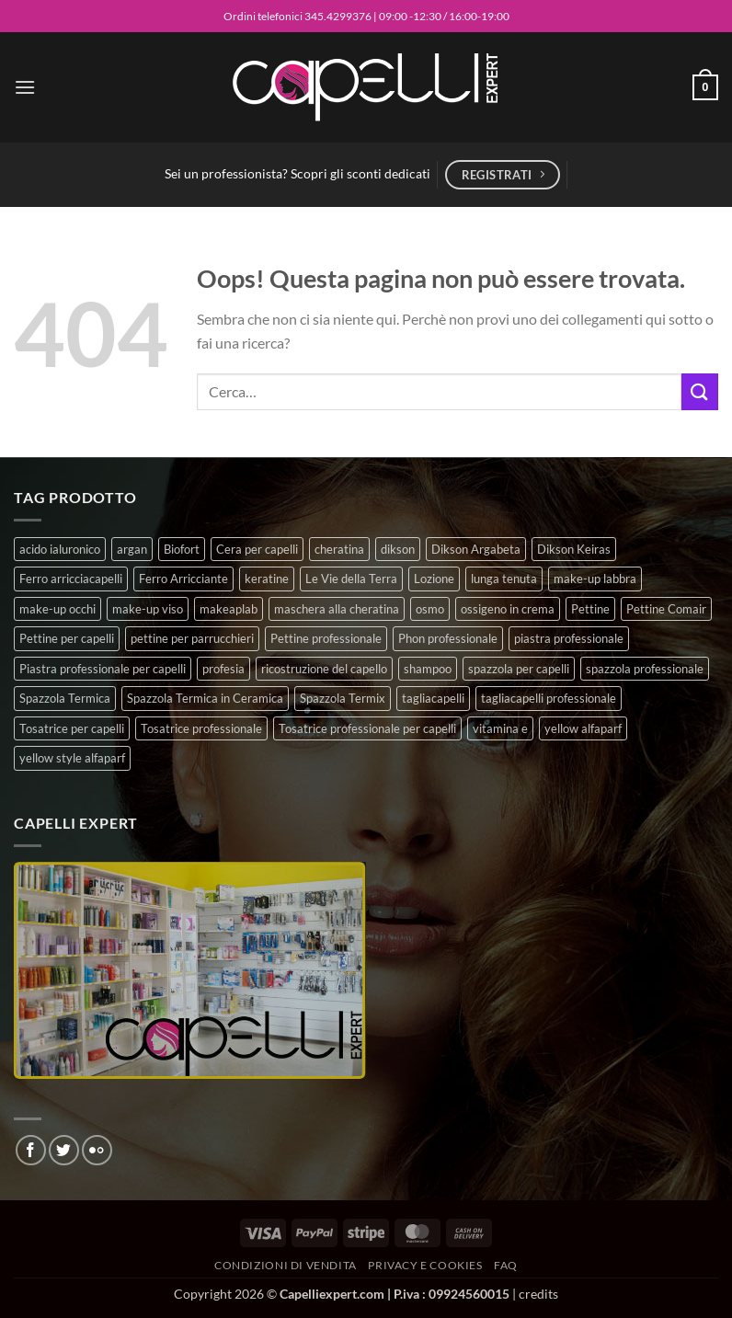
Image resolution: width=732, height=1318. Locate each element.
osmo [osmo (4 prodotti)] (430, 609)
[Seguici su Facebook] (31, 1150)
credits (538, 1293)
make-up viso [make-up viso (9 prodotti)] (147, 609)
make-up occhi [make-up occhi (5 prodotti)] (57, 609)
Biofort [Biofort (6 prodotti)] (182, 549)
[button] (25, 86)
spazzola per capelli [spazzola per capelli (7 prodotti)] (518, 668)
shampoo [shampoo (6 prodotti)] (428, 668)
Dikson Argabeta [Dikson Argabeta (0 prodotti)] (475, 549)
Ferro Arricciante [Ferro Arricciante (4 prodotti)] (183, 578)
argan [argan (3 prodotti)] (132, 549)
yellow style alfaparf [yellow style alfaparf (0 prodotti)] (72, 758)
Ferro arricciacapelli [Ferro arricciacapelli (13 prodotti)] (70, 578)
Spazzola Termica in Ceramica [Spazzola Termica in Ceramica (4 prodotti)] (205, 698)
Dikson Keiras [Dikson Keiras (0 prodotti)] (574, 549)
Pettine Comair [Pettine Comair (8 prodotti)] (666, 609)
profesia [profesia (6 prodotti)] (223, 668)
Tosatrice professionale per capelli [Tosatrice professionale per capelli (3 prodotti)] (367, 728)
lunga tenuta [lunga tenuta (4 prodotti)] (504, 578)
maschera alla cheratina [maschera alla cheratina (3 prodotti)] (336, 609)
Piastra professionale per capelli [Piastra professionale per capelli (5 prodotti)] (102, 668)
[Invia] (699, 391)
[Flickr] (97, 1150)
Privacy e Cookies (425, 1265)
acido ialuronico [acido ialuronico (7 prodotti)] (59, 549)
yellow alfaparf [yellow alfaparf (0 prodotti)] (583, 728)
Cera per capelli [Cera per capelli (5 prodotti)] (257, 549)
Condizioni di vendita (285, 1265)
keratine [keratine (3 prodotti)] (267, 578)
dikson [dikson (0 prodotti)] (398, 549)
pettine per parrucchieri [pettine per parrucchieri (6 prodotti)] (192, 638)
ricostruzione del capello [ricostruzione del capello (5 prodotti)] (324, 668)
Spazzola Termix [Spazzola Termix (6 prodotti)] (342, 698)
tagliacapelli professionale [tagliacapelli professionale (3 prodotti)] (548, 698)
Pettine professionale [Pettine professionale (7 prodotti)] (326, 638)
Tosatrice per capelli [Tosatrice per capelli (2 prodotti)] (71, 728)
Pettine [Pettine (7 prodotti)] (590, 609)
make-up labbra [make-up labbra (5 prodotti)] (595, 578)
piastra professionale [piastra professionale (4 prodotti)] (568, 638)
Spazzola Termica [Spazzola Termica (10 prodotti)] (64, 698)
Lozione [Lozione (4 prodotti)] (434, 578)
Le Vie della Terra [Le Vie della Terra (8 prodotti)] (351, 578)
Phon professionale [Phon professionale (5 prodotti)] (448, 638)
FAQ (506, 1265)
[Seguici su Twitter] (64, 1150)
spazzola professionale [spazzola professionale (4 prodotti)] (644, 668)
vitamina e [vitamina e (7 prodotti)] (500, 728)
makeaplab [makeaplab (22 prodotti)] (228, 609)
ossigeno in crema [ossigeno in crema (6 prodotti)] (508, 609)
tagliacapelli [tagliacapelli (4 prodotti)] (433, 698)
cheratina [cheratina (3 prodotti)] (339, 549)
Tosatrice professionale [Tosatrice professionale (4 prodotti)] (201, 728)
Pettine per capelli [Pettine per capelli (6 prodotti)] (66, 638)
